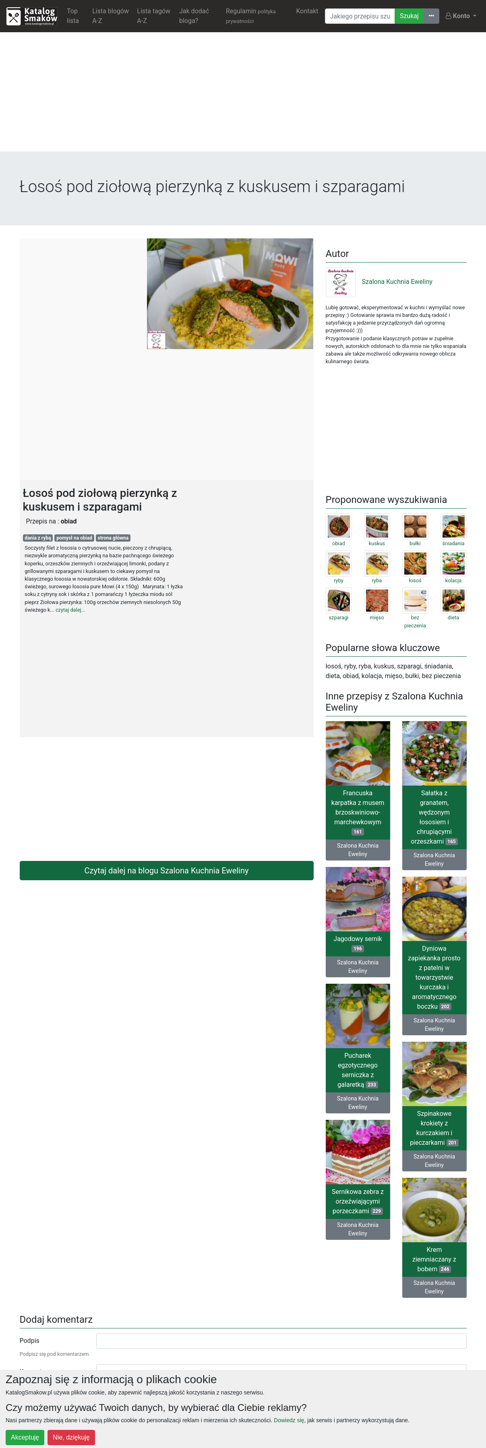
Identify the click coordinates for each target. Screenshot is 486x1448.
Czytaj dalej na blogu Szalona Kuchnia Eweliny (167, 870)
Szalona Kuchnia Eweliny (379, 281)
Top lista (73, 16)
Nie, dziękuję (71, 1437)
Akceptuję (25, 1437)
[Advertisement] (243, 95)
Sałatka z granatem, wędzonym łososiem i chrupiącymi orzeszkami (434, 817)
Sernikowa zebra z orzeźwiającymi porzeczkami (358, 1201)
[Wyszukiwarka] (360, 16)
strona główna (113, 538)
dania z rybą (38, 538)
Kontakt (307, 11)
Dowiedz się (289, 1420)
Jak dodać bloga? (194, 16)
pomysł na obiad (74, 538)
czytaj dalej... (70, 610)
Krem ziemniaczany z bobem (434, 1259)
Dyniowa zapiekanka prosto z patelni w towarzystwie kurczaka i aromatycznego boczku (434, 977)
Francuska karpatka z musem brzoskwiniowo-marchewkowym (357, 812)
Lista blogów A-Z (110, 16)
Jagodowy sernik (357, 943)
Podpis (29, 1341)
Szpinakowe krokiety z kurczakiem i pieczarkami (434, 1128)
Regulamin (251, 15)
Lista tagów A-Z (153, 16)
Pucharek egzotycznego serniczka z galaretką (357, 1070)
